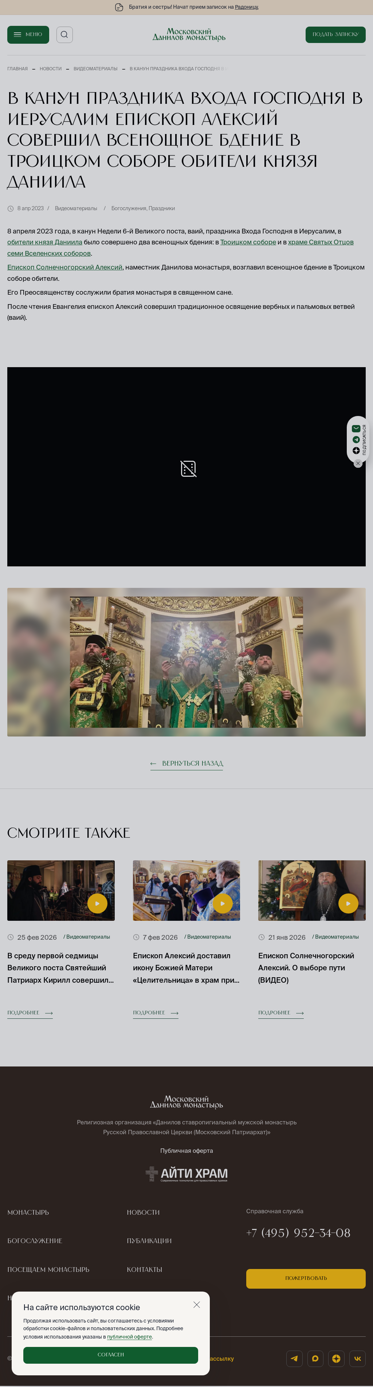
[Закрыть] (197, 1305)
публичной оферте (129, 1337)
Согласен (111, 1354)
